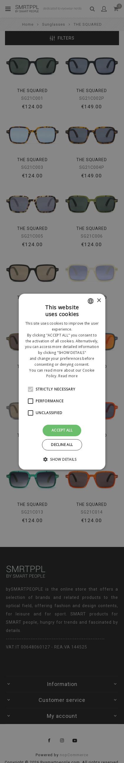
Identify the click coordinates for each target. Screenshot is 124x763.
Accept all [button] (62, 430)
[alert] (62, 381)
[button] (62, 459)
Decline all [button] (62, 444)
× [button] (99, 300)
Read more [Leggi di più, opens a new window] (68, 375)
